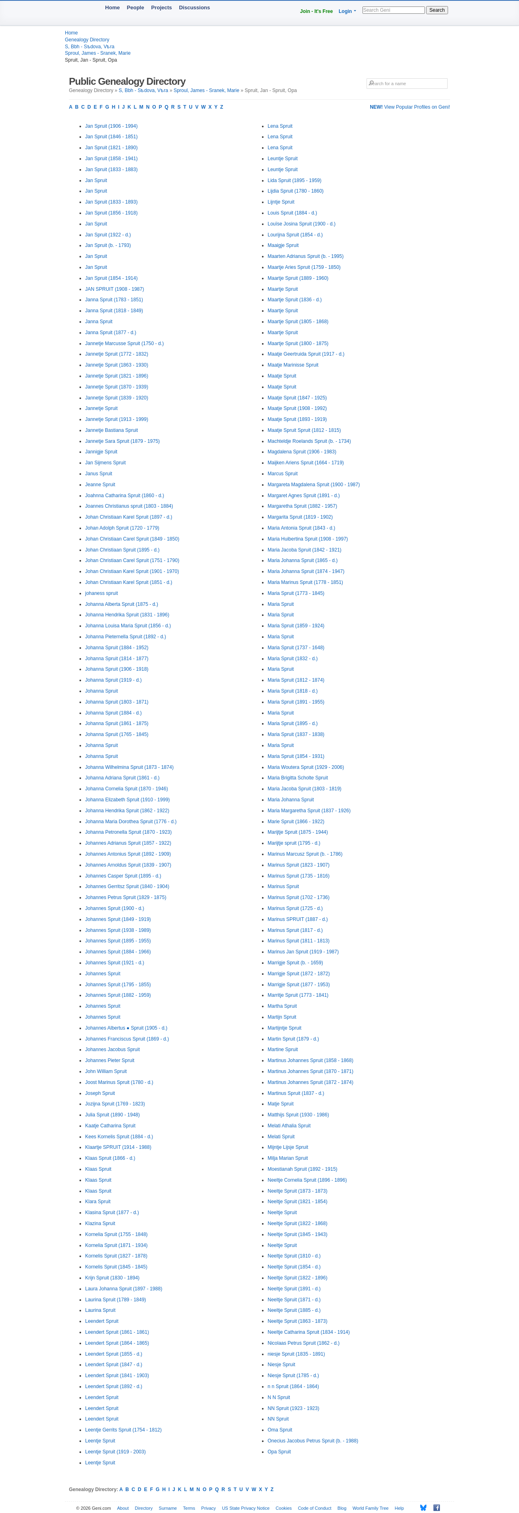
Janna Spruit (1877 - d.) (110, 332)
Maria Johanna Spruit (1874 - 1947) (306, 571)
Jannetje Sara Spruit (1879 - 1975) (122, 441)
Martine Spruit (283, 1049)
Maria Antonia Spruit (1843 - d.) (301, 528)
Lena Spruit (280, 126)
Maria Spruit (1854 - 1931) (296, 756)
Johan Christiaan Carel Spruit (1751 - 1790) (132, 560)
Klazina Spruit (100, 1223)
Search (437, 10)
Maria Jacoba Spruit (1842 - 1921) (304, 550)
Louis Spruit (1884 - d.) (292, 213)
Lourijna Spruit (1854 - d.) (295, 235)
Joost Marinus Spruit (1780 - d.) (119, 1082)
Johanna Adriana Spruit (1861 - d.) (122, 778)
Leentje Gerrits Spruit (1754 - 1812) (123, 1430)
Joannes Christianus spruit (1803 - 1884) (129, 506)
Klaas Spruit (98, 1169)
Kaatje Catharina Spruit (110, 1126)
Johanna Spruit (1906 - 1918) (116, 669)
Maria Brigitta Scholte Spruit (298, 778)
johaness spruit (101, 593)
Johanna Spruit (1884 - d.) (113, 713)
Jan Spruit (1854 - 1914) (111, 278)
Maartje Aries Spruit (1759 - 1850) (304, 267)
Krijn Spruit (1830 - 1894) (112, 1278)
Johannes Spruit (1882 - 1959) (118, 995)
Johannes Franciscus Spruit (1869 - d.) (127, 1039)
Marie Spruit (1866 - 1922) (296, 821)
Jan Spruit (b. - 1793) (108, 245)
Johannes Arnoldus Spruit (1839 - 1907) (128, 865)
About (123, 1508)
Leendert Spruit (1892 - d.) (113, 1386)
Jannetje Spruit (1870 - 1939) (116, 387)
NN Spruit (278, 1419)
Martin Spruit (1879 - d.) (293, 1039)
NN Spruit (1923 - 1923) (293, 1408)
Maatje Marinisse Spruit (293, 365)
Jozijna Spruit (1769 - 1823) (115, 1104)
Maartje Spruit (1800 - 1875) (298, 343)
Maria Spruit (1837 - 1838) (296, 734)
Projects (161, 7)
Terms (189, 1508)
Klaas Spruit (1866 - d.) (110, 1158)
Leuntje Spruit (283, 158)
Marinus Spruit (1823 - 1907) (299, 865)
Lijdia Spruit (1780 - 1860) (296, 191)
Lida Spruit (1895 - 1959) (295, 180)
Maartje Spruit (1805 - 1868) (298, 321)
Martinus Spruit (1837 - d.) (296, 1093)
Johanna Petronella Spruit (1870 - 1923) (128, 832)
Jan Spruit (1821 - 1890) (111, 147)
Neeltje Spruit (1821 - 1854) (297, 1201)
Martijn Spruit (282, 1017)
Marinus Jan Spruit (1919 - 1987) (303, 952)
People (135, 7)
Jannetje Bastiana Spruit (111, 430)
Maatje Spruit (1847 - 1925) (297, 398)
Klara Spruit (98, 1201)
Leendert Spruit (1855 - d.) (113, 1354)
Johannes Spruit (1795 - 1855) (118, 984)
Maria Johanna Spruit (291, 800)
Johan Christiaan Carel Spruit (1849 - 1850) (132, 539)
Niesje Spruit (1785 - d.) (293, 1375)
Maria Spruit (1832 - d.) (292, 658)
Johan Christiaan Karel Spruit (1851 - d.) (128, 582)
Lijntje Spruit (281, 202)
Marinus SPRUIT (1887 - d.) (298, 919)
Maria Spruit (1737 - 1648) (296, 647)
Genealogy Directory (87, 40)
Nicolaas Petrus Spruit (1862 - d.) (303, 1343)
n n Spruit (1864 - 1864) (293, 1386)
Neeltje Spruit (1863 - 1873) (297, 1321)
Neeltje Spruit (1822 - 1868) (297, 1223)
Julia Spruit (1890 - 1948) (112, 1115)
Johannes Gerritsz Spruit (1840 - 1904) (127, 886)
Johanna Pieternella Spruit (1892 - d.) (125, 637)
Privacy (208, 1508)
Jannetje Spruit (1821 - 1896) (116, 376)
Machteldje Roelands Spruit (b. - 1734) (309, 441)
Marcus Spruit (283, 473)
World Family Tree (370, 1508)
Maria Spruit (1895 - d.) (292, 723)
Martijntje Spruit (284, 1028)
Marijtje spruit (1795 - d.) (294, 843)
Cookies (284, 1508)
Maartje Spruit (283, 289)
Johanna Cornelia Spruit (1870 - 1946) (126, 789)
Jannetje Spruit (101, 408)
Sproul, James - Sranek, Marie (98, 53)
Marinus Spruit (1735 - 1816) (299, 876)
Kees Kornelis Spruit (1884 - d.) (119, 1137)
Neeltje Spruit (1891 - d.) (294, 1289)
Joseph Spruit (100, 1093)
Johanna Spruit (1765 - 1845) (116, 734)
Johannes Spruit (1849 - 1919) (118, 919)
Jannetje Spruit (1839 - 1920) (116, 398)
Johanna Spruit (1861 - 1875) (116, 723)
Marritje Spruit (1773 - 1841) (298, 995)
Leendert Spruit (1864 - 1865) (117, 1343)
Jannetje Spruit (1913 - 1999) (116, 419)
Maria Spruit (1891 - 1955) (296, 702)
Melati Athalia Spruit (289, 1126)
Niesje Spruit (281, 1364)
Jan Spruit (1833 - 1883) (111, 169)
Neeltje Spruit (282, 1212)
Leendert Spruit (101, 1321)
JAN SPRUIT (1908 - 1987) (114, 289)
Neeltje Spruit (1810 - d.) (294, 1256)
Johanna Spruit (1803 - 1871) (116, 702)
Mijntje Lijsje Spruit (288, 1147)
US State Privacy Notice (245, 1508)
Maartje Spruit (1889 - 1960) (298, 278)
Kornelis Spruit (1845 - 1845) (116, 1267)
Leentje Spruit (100, 1441)
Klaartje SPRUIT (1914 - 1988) (118, 1147)
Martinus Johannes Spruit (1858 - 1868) (310, 1060)
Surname (168, 1508)
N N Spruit (279, 1397)
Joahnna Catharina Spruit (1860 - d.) (124, 495)
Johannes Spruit (102, 973)
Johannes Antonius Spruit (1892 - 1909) (128, 854)
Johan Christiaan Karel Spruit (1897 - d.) (128, 517)
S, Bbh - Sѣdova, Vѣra (89, 46)
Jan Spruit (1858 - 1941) (111, 158)
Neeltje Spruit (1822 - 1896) (297, 1278)
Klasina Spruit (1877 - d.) (112, 1212)
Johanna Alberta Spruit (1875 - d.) (121, 604)
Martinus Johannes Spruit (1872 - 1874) (310, 1082)
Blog (341, 1508)
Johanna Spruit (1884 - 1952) (116, 647)
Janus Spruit (98, 473)
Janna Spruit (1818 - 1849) (114, 310)
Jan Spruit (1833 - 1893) (111, 202)
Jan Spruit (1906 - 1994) (111, 126)
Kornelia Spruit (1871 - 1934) (116, 1245)
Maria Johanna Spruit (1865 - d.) (303, 560)
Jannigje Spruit (101, 452)
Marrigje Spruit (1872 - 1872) (299, 973)
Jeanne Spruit (100, 484)
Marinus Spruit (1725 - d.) (295, 908)
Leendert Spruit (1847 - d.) (113, 1364)
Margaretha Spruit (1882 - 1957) (302, 506)
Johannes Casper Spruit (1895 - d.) (123, 876)
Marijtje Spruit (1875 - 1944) (298, 832)
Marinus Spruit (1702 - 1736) (299, 897)
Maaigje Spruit (283, 245)
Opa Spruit (279, 1452)
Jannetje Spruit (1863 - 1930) (116, 365)
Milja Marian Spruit (288, 1158)
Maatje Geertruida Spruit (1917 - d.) (306, 354)
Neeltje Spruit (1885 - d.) (294, 1310)
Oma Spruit (280, 1430)
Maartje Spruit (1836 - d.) (295, 300)
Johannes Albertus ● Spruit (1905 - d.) (126, 1028)
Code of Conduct (315, 1508)
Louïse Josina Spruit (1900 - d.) (301, 224)
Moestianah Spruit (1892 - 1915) (302, 1169)
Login (345, 11)
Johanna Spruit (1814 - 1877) (116, 658)
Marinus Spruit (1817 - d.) (295, 930)
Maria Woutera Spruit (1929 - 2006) (306, 767)
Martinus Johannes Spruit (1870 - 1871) (310, 1071)
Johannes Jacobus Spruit (112, 1049)
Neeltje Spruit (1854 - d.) (294, 1267)
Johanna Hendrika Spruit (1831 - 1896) (127, 615)
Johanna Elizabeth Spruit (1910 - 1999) (127, 800)
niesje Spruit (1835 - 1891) (296, 1354)
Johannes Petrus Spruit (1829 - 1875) (125, 897)
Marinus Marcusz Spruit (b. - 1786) (305, 854)
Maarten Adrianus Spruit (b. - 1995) (305, 256)
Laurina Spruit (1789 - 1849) (115, 1300)
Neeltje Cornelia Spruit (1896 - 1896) (307, 1180)
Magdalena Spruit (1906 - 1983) (302, 452)
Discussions (194, 7)
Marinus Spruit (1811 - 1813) (299, 941)
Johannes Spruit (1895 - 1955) (118, 941)
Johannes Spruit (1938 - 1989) (118, 930)
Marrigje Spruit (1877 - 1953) (299, 984)
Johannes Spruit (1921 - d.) (114, 963)
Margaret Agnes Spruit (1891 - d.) (304, 495)
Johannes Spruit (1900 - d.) (114, 908)
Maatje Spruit (282, 376)
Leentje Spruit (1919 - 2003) (115, 1452)
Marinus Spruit (283, 886)
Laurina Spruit (100, 1310)
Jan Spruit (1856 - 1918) (111, 213)
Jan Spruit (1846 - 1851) (111, 136)
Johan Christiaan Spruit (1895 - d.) (122, 550)
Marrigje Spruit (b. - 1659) (295, 963)
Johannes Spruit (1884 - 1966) (118, 952)
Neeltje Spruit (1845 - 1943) (297, 1234)
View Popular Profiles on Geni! (410, 107)
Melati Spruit (281, 1137)
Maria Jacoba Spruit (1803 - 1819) (304, 789)
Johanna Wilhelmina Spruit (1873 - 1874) (129, 767)
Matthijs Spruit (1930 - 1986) (298, 1115)
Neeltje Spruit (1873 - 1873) (297, 1191)
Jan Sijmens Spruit (105, 463)
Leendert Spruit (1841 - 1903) (117, 1375)
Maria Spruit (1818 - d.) (292, 691)
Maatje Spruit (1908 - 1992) (297, 408)
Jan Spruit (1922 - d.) (108, 235)
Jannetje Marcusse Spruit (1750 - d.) (124, 343)
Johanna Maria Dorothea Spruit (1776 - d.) (130, 821)
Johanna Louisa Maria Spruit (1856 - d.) (128, 626)
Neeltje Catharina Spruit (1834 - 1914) (309, 1332)
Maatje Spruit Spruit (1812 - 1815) (304, 430)
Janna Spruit (98, 321)
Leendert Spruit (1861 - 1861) (117, 1332)
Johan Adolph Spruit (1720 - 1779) (122, 528)
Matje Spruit (281, 1104)
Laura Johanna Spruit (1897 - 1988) (123, 1289)
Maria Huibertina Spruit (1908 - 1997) (308, 539)
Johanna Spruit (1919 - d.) (113, 680)
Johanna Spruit (101, 691)
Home (112, 7)
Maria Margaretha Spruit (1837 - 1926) (309, 810)
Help (399, 1508)
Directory (144, 1508)
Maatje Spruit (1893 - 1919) (297, 419)
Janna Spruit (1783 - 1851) (114, 300)
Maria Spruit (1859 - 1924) (296, 626)
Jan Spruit (96, 180)
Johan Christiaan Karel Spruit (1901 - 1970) (132, 571)
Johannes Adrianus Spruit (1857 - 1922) (128, 843)
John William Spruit (106, 1071)
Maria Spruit (281, 604)
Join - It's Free (316, 11)
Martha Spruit (282, 1006)
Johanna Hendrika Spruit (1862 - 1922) (127, 810)
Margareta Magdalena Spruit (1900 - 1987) (314, 484)
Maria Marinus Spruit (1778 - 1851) (305, 582)
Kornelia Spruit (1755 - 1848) (116, 1234)
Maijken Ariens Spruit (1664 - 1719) (306, 463)
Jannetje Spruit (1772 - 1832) (116, 354)
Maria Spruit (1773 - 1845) (296, 593)
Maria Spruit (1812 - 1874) (296, 680)
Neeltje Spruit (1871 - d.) (294, 1300)
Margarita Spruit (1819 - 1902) (300, 517)
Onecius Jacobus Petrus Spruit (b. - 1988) (313, 1441)
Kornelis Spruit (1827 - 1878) (116, 1256)
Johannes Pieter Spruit (109, 1060)
